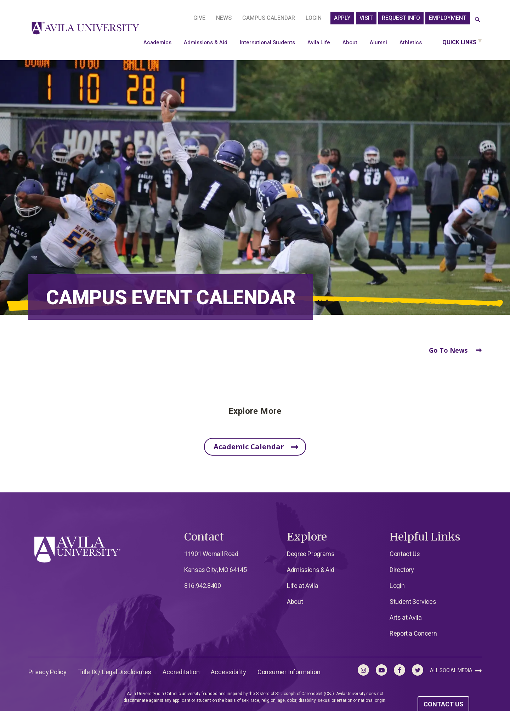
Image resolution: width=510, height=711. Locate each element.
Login (314, 18)
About (349, 42)
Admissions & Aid (205, 42)
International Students (267, 42)
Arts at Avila (405, 618)
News (224, 18)
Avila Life (318, 42)
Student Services (413, 602)
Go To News (455, 350)
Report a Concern (413, 633)
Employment (447, 18)
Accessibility (228, 672)
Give (199, 18)
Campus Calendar (268, 18)
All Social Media (456, 670)
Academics (157, 42)
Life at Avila (302, 586)
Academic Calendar (256, 447)
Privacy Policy (47, 672)
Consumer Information (289, 672)
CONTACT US (443, 704)
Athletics (411, 42)
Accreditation (181, 672)
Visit (366, 18)
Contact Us (405, 554)
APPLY (342, 18)
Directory (402, 570)
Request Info (401, 18)
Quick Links (459, 42)
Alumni (378, 42)
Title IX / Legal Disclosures (114, 672)
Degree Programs (311, 554)
